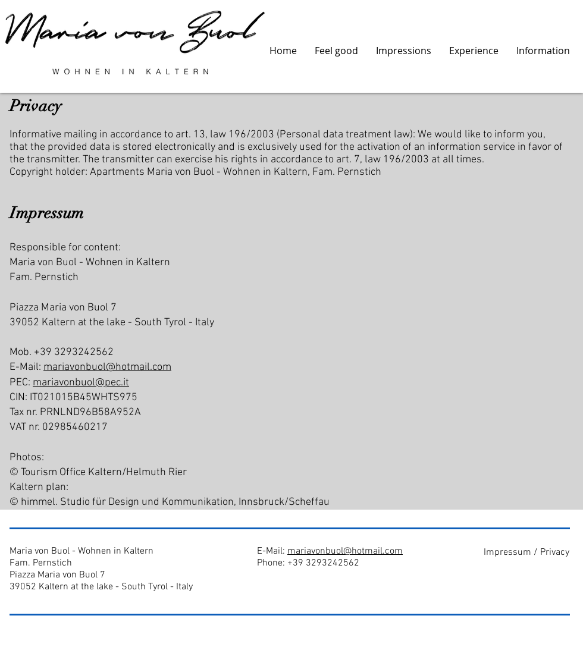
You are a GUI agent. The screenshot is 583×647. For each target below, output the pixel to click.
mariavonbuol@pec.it (81, 382)
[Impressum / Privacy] (526, 552)
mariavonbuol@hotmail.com (107, 367)
